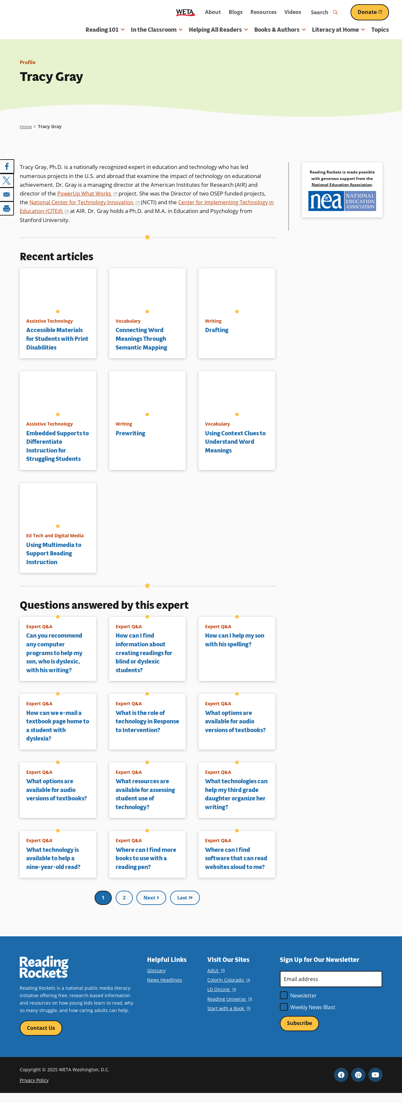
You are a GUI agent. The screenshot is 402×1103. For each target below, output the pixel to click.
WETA (185, 12)
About (213, 12)
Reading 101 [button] (105, 30)
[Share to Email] (7, 193)
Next (151, 906)
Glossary (156, 979)
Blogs (236, 12)
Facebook (341, 1084)
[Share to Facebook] (7, 166)
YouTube (375, 1084)
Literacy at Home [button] (338, 30)
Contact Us (41, 1037)
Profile (28, 62)
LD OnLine (221, 999)
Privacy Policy (34, 1090)
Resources (263, 12)
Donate (373, 12)
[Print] (7, 207)
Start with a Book (228, 1017)
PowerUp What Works (88, 193)
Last (185, 906)
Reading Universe (229, 1008)
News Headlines (164, 989)
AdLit (215, 979)
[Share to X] (7, 180)
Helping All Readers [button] (218, 30)
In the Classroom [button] (156, 30)
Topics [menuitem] (380, 30)
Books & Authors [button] (279, 30)
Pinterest (358, 1084)
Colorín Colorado (228, 989)
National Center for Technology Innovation (86, 202)
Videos (292, 12)
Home (26, 126)
